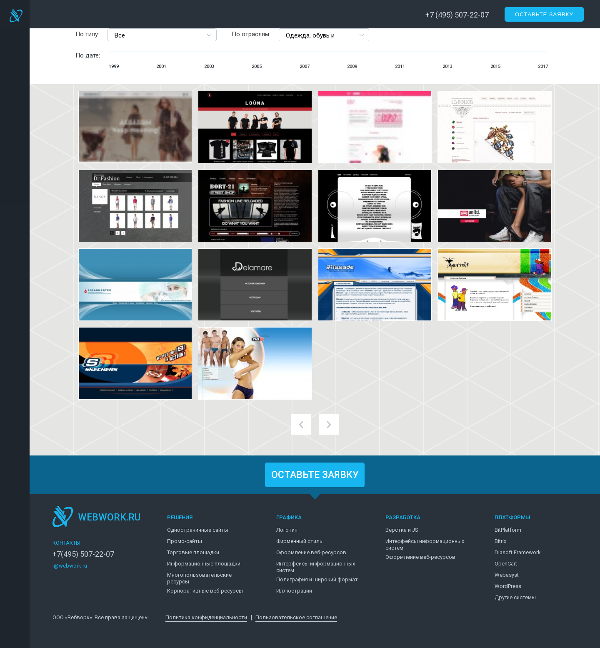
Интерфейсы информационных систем (315, 566)
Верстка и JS (401, 530)
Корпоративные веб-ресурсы (205, 591)
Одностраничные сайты (197, 530)
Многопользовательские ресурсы (199, 578)
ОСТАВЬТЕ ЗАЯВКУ (315, 474)
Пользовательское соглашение (296, 617)
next (329, 424)
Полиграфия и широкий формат (317, 579)
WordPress (508, 586)
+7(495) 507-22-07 (83, 554)
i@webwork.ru (69, 566)
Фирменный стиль (299, 541)
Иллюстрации (294, 591)
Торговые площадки (193, 552)
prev (301, 424)
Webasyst (507, 575)
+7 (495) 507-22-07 (457, 14)
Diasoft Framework (518, 552)
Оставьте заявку (544, 14)
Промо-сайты (184, 541)
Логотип (287, 530)
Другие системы (515, 597)
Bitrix (500, 541)
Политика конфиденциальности (206, 617)
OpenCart (506, 563)
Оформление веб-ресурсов (311, 552)
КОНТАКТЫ (66, 543)
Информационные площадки (203, 563)
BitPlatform (508, 530)
